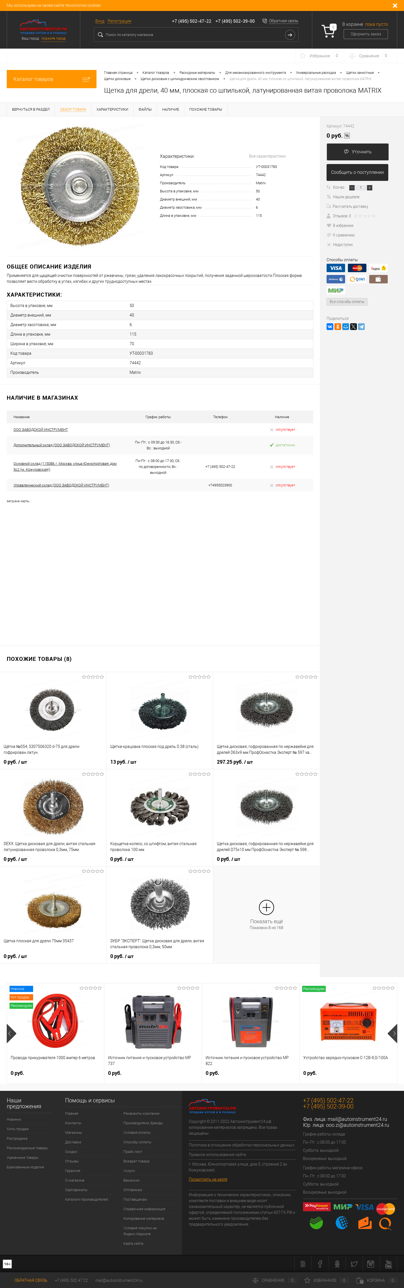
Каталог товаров (51, 79)
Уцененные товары (22, 1157)
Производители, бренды (143, 1123)
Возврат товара (136, 1161)
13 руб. (123, 762)
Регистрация (119, 21)
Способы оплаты (137, 1142)
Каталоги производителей (86, 1199)
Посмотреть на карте (208, 1179)
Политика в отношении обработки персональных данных (241, 1145)
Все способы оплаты (347, 301)
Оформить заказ (366, 34)
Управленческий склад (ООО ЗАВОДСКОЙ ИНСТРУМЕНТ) (61, 485)
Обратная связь (284, 21)
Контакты (73, 1123)
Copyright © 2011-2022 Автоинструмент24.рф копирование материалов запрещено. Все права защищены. (233, 1127)
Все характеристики (267, 156)
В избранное (340, 225)
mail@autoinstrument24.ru (357, 1119)
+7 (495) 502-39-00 (235, 21)
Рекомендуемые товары (27, 1148)
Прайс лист (132, 1152)
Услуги (129, 1171)
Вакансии (131, 1180)
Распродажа (17, 1138)
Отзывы (72, 1161)
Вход (99, 21)
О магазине (74, 1180)
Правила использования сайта (217, 1154)
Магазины (73, 1132)
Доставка (73, 1142)
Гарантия (72, 1171)
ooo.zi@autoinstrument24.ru (357, 1125)
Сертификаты (76, 1190)
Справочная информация (144, 1209)
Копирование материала (143, 1218)
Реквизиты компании (141, 1113)
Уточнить (358, 151)
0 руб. (15, 762)
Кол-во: (339, 187)
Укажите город (53, 38)
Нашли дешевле (343, 196)
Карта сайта (133, 1243)
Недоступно (340, 244)
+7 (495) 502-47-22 (191, 21)
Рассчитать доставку (347, 206)
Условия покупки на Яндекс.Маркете (140, 1231)
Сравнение (274, 1280)
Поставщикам (135, 1199)
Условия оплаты (137, 1132)
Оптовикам (132, 1190)
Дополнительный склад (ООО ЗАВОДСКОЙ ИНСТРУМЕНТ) (61, 445)
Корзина (376, 1280)
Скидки (71, 1152)
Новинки (14, 1119)
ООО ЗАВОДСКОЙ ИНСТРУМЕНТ (40, 429)
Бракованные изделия (25, 1167)
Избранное (326, 1280)
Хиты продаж (18, 1129)
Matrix (261, 183)
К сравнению (341, 235)
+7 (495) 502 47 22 (71, 1280)
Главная (71, 1113)
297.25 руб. (235, 762)
